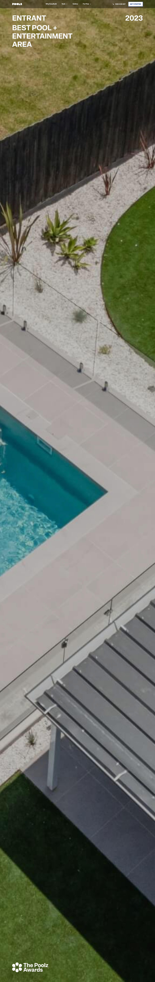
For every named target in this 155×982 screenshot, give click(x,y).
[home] (17, 4)
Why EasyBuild (51, 4)
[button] (64, 4)
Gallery (75, 4)
